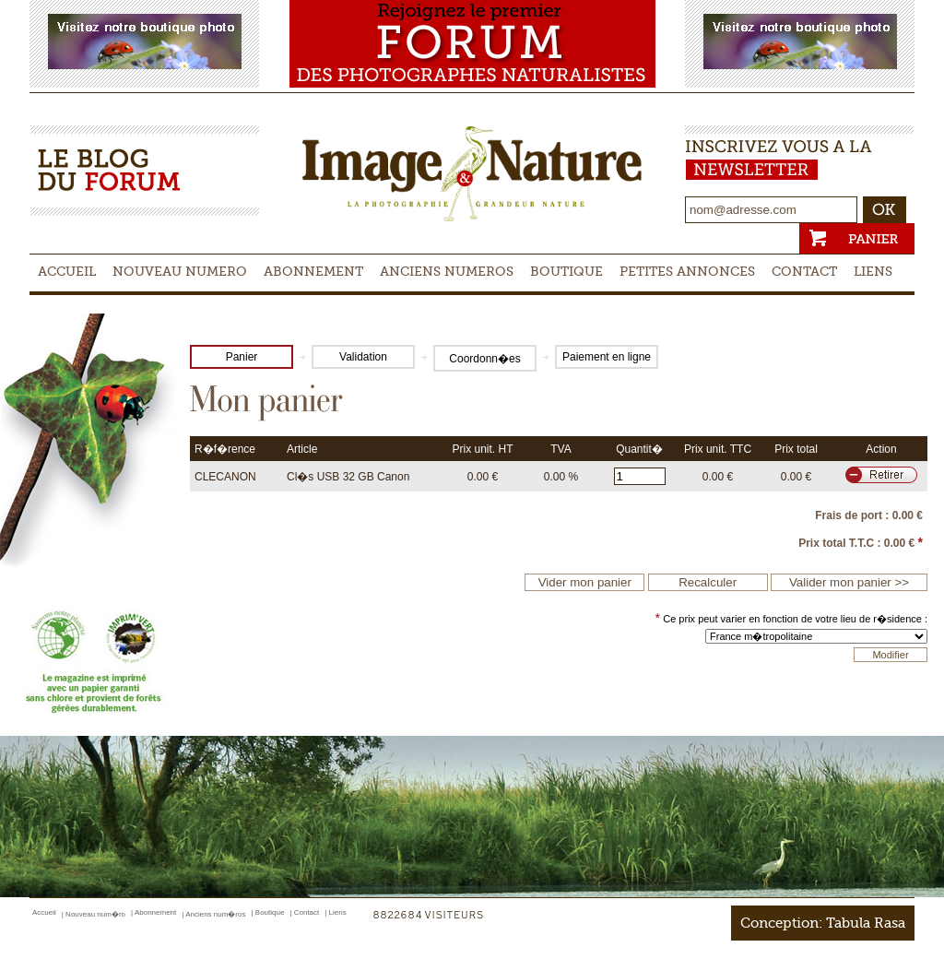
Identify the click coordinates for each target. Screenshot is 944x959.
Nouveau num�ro (95, 914)
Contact (804, 271)
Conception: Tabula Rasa (822, 923)
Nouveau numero (179, 271)
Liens (873, 271)
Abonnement (313, 271)
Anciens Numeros (446, 271)
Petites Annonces (687, 271)
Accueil (67, 271)
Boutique (566, 271)
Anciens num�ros (215, 914)
